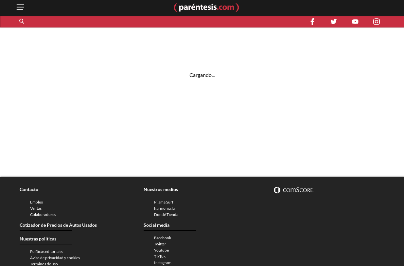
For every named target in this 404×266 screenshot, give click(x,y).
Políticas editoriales (46, 251)
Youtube (161, 250)
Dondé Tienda (166, 214)
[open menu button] (20, 8)
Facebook (162, 237)
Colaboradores (43, 214)
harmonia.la (164, 208)
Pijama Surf (163, 202)
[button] (22, 22)
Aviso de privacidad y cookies (55, 257)
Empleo (36, 202)
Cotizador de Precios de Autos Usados (58, 225)
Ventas (36, 208)
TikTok (160, 256)
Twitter (160, 243)
